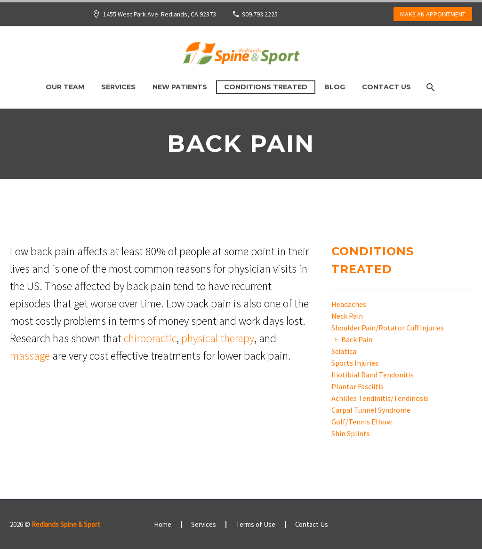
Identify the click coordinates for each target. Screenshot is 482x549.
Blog (334, 87)
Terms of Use (255, 524)
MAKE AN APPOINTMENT (433, 14)
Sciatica (343, 351)
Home (162, 524)
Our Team (65, 87)
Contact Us (386, 87)
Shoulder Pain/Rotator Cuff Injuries (387, 327)
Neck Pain (347, 316)
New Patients (180, 87)
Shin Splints (350, 433)
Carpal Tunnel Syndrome (370, 410)
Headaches (348, 304)
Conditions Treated (265, 87)
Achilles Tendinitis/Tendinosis (379, 398)
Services (118, 87)
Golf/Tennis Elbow (361, 421)
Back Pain (356, 339)
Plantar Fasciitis (357, 386)
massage (30, 355)
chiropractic (150, 338)
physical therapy (217, 338)
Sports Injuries (354, 363)
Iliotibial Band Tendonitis (372, 374)
